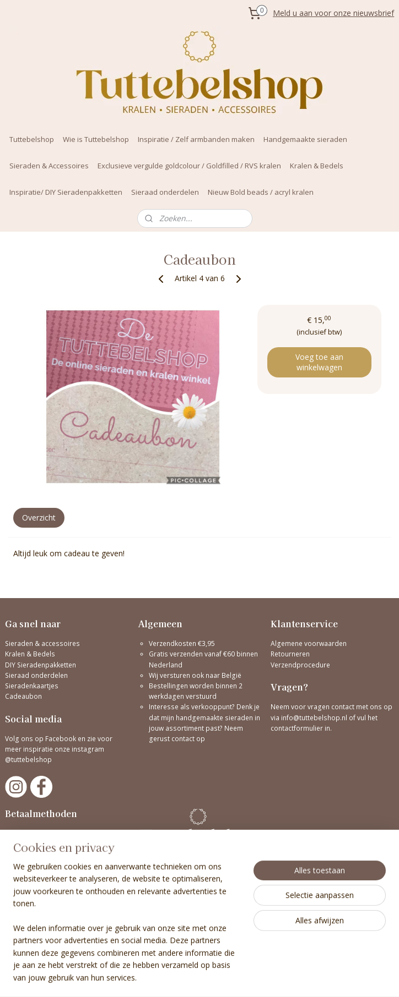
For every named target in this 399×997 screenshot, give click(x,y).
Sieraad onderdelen (165, 192)
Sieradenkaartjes (31, 686)
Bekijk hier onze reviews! (43, 906)
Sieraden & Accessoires (49, 166)
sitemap (248, 977)
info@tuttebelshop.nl (314, 717)
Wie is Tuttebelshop (96, 139)
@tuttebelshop (29, 759)
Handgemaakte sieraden (305, 139)
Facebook (60, 738)
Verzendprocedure (300, 665)
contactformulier (298, 728)
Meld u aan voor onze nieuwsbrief (333, 13)
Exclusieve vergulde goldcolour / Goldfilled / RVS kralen (189, 166)
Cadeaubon (23, 696)
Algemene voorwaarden (309, 643)
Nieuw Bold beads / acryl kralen (261, 192)
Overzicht (39, 517)
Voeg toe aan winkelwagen (319, 362)
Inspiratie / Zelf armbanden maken (196, 139)
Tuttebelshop (31, 139)
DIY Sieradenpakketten (40, 665)
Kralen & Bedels (316, 166)
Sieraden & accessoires (42, 643)
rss (271, 977)
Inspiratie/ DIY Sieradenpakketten (65, 192)
